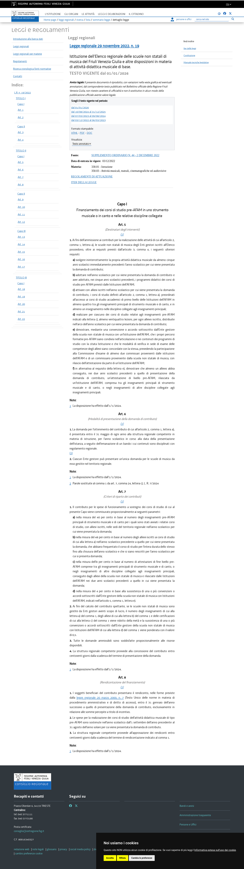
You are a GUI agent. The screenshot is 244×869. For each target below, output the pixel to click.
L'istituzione (53, 14)
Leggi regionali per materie (27, 54)
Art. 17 (21, 266)
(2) (71, 453)
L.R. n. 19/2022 (22, 92)
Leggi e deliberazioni (111, 14)
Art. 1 (20, 110)
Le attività (88, 14)
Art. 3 (20, 132)
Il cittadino (136, 14)
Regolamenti (20, 61)
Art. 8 (20, 184)
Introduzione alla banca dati (28, 39)
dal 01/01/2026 (80, 107)
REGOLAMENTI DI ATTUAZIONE (92, 176)
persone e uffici (181, 19)
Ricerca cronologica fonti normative (32, 68)
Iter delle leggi (190, 48)
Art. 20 (21, 304)
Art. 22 (21, 319)
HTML (74, 133)
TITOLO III (21, 277)
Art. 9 (20, 199)
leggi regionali (66, 19)
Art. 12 (21, 222)
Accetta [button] (110, 858)
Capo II (21, 126)
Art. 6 (20, 169)
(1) (122, 234)
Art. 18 (21, 289)
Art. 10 (21, 207)
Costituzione (189, 55)
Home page (50, 19)
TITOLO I (21, 98)
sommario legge (101, 19)
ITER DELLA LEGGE (84, 182)
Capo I (20, 104)
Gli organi (71, 14)
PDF (82, 133)
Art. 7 (20, 177)
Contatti (17, 76)
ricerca (79, 19)
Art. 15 (21, 251)
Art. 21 (21, 311)
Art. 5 (20, 162)
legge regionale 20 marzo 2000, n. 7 (100, 698)
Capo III (21, 231)
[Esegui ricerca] (232, 19)
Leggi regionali (21, 46)
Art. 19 (21, 296)
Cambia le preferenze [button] (141, 858)
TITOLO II (21, 150)
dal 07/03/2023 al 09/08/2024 (88, 116)
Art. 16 (21, 259)
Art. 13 (21, 237)
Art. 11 (21, 214)
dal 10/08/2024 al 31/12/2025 (88, 111)
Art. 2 (20, 117)
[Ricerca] (212, 19)
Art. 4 (20, 139)
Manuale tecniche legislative (196, 62)
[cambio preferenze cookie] (28, 853)
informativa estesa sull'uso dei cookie (215, 850)
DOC (89, 133)
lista (88, 19)
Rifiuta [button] (122, 858)
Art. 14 (21, 244)
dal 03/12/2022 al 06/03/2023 (88, 120)
